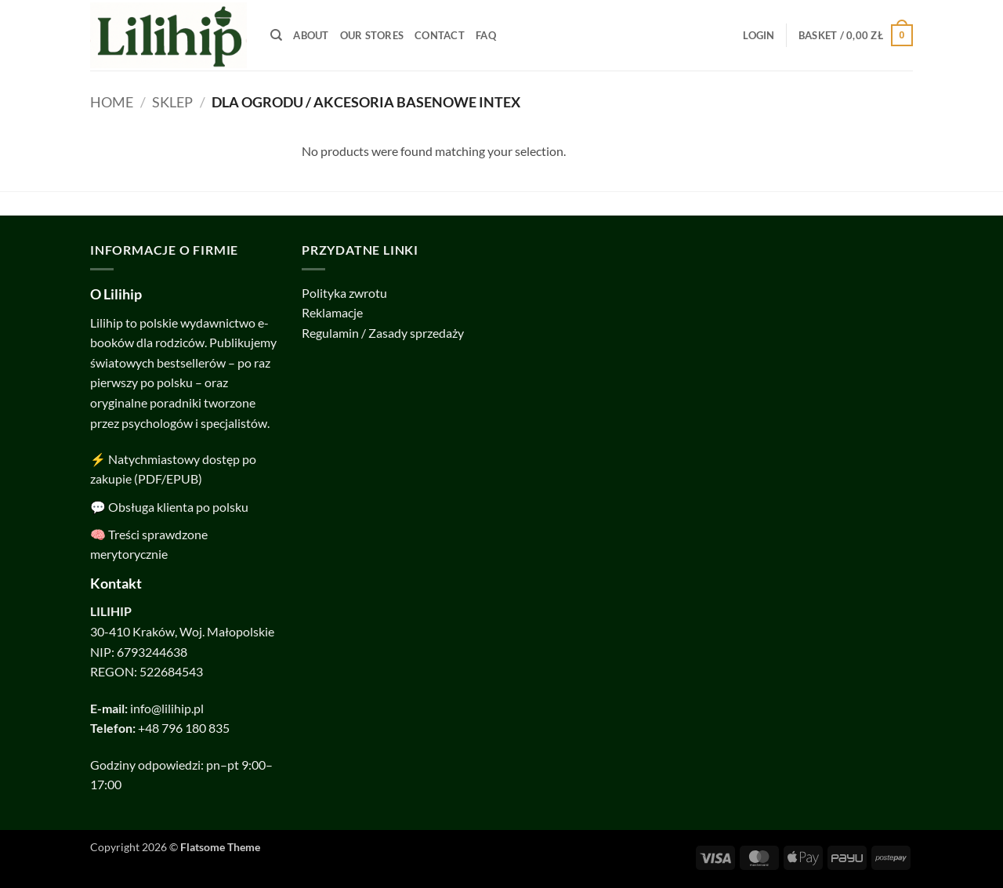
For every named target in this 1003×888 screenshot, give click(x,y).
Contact (440, 35)
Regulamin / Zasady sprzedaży (383, 332)
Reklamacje (332, 312)
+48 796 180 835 (184, 727)
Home (111, 102)
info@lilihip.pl (167, 708)
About (310, 35)
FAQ (486, 35)
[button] (758, 35)
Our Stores (372, 35)
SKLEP (172, 102)
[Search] (276, 35)
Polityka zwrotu (344, 292)
